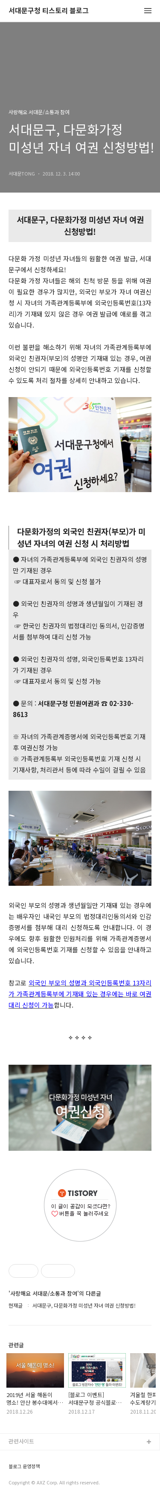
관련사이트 (21, 1441)
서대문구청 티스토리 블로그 (49, 10)
